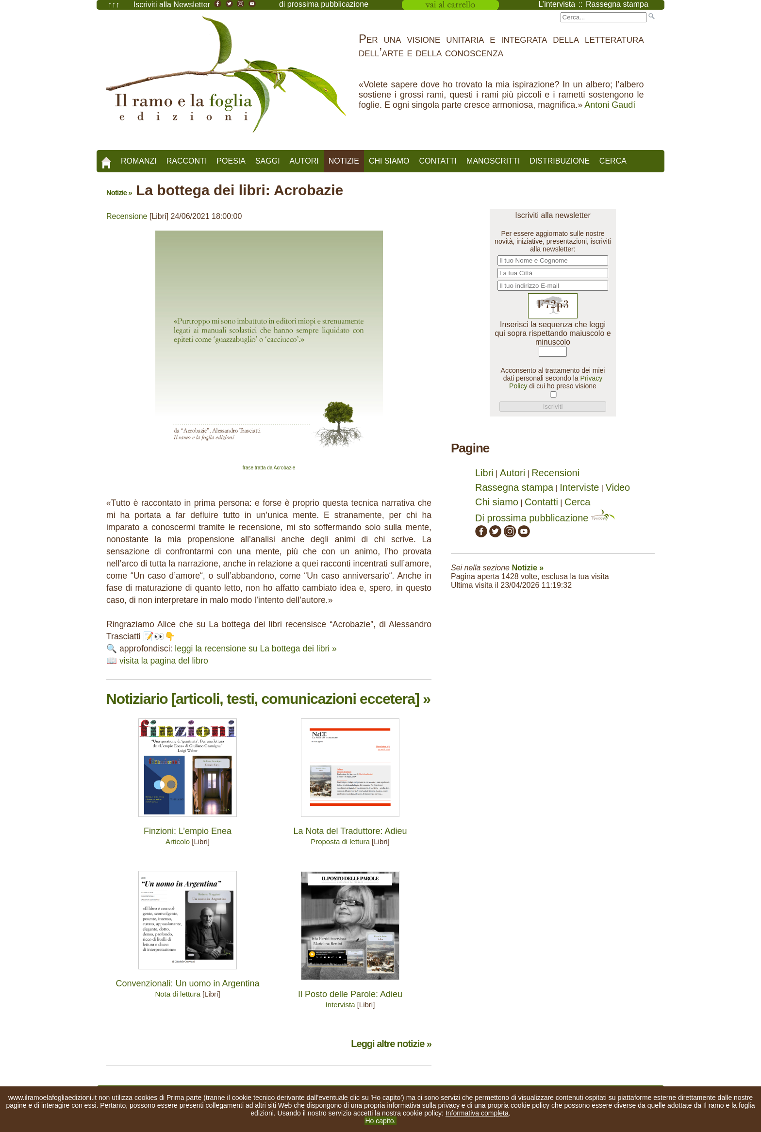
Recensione (127, 216)
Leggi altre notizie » (391, 1043)
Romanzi (139, 161)
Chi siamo (389, 161)
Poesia (231, 161)
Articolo (177, 841)
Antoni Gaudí (609, 105)
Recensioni (555, 472)
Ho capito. (380, 1121)
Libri (484, 472)
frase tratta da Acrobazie (269, 467)
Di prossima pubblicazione (545, 518)
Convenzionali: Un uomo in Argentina (187, 983)
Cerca (613, 161)
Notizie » (119, 192)
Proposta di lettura (340, 841)
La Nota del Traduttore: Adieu (350, 831)
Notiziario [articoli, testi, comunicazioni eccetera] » (268, 699)
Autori (304, 161)
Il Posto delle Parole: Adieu (350, 994)
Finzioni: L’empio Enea (188, 831)
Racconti (186, 161)
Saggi (267, 161)
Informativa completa (477, 1113)
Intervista (340, 1004)
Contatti (438, 161)
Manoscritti (493, 161)
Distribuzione (559, 161)
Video (617, 487)
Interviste (579, 487)
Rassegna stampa (514, 487)
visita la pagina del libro (163, 661)
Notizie (344, 161)
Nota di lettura (177, 994)
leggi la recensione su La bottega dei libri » (256, 648)
